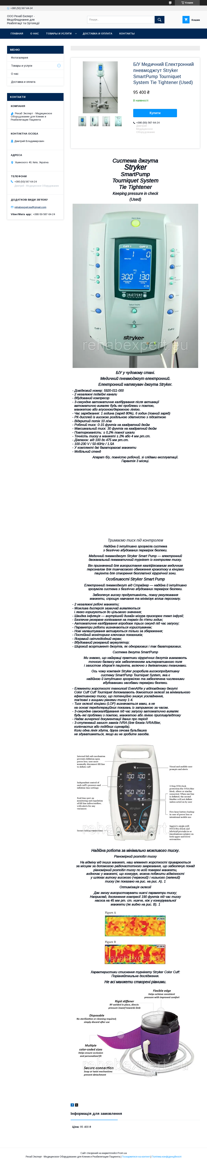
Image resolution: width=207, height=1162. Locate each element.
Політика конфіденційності (166, 1156)
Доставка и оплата (97, 33)
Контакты (127, 33)
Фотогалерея (19, 57)
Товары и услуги (59, 33)
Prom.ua (122, 1153)
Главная (17, 33)
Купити (155, 113)
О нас (34, 33)
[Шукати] (159, 19)
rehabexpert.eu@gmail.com (30, 206)
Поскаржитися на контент (136, 1156)
